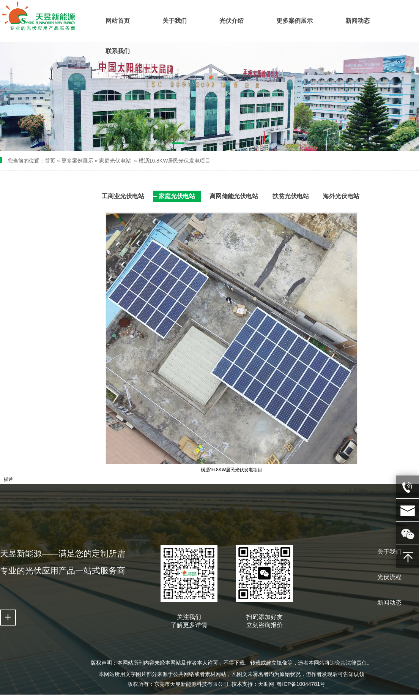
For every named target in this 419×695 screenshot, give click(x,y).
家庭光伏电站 (115, 161)
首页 (50, 161)
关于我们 (389, 551)
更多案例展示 (77, 161)
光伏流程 (389, 577)
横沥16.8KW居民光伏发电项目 (175, 161)
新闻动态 (389, 602)
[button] (178, 144)
